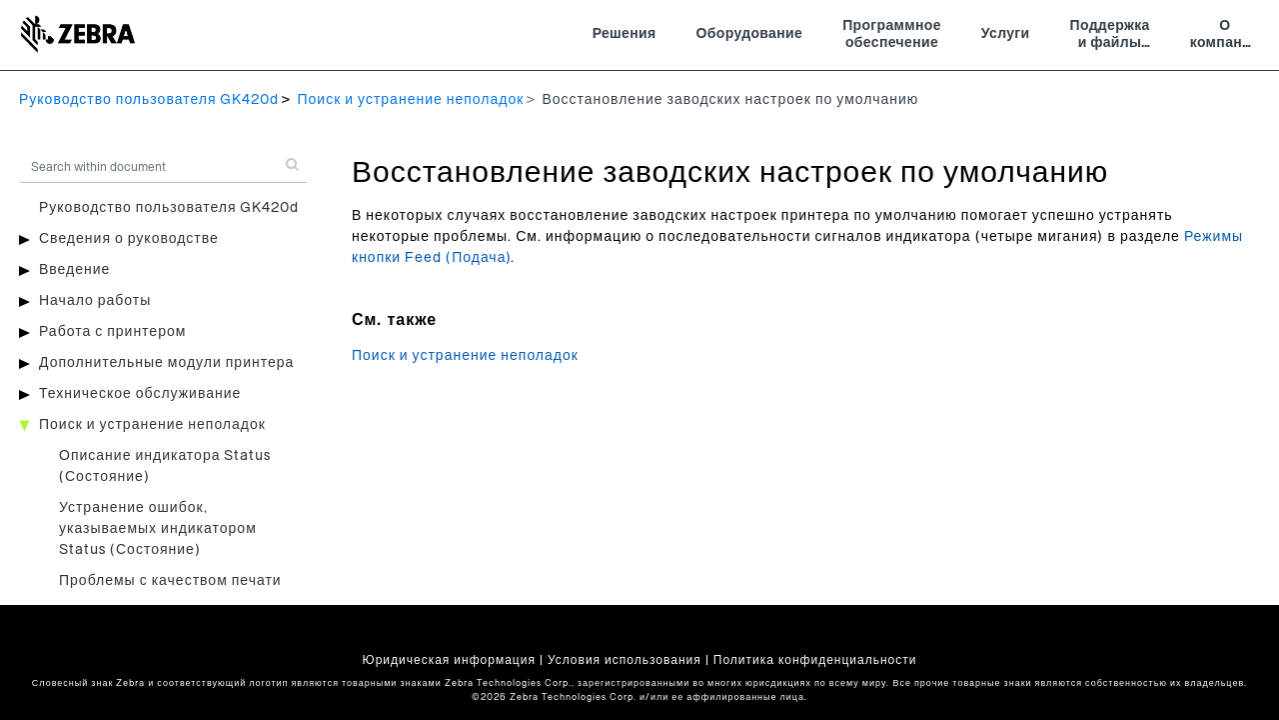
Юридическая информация (449, 660)
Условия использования (624, 660)
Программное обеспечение (891, 35)
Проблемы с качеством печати (170, 581)
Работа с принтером (112, 332)
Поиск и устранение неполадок (410, 100)
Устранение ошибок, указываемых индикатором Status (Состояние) (158, 529)
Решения (624, 34)
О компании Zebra (1225, 37)
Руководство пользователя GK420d (149, 100)
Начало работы (95, 301)
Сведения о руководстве (129, 239)
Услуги (1005, 34)
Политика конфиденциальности (815, 660)
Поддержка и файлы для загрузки (1110, 37)
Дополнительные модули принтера (166, 363)
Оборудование (749, 34)
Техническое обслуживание (140, 394)
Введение (74, 270)
